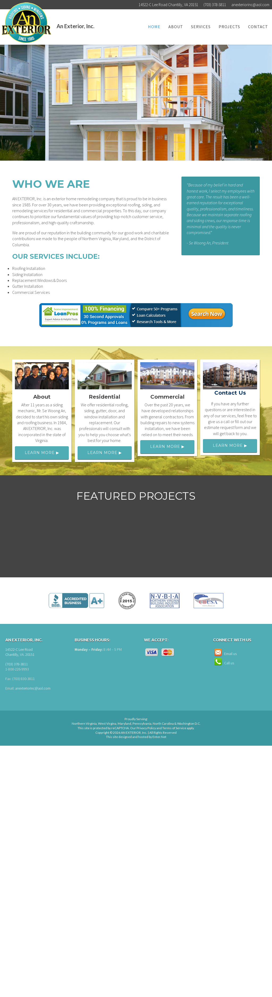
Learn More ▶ (42, 452)
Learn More (115, 140)
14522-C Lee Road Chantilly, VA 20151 (168, 4)
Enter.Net (159, 737)
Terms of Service (174, 728)
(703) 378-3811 (16, 664)
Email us (225, 653)
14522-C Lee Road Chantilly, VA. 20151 (20, 652)
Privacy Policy (146, 728)
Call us (223, 663)
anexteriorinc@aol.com (250, 4)
